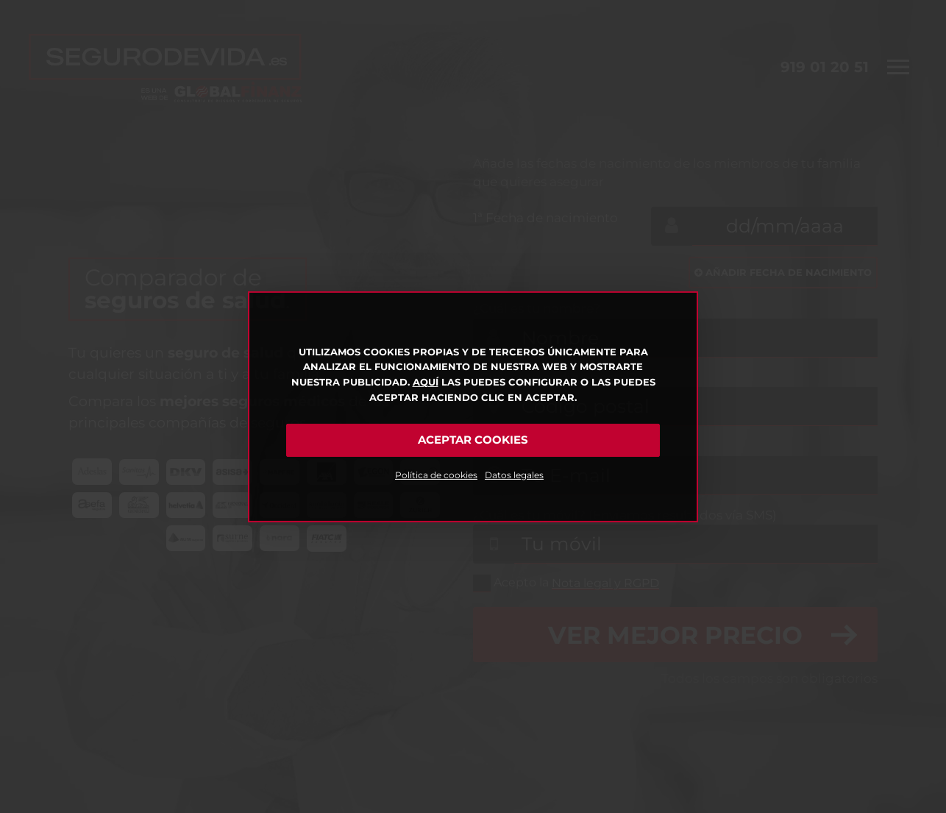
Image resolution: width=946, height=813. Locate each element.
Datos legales (514, 474)
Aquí (425, 382)
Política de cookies (436, 474)
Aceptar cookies (473, 440)
